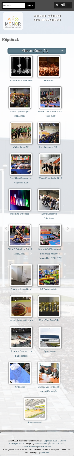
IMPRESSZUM (45, 447)
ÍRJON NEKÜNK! (56, 444)
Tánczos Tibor (41, 444)
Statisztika (44, 452)
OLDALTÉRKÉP (29, 447)
